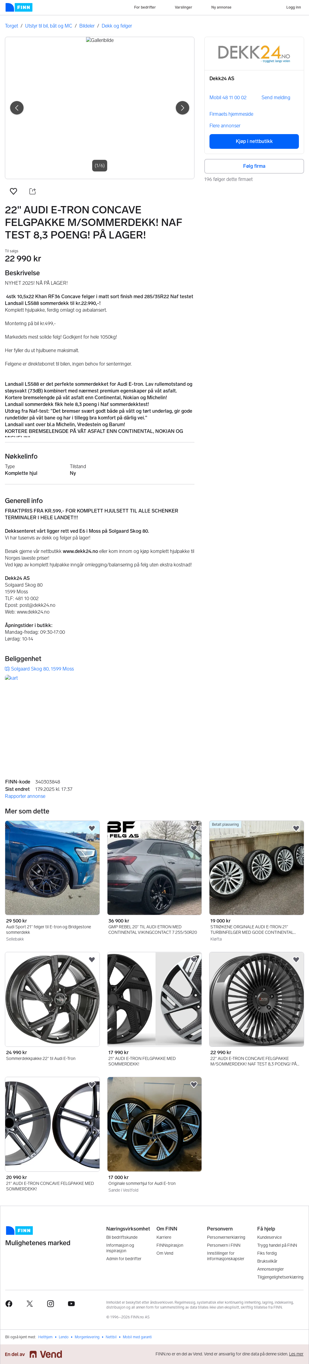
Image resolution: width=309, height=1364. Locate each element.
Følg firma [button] (254, 166)
